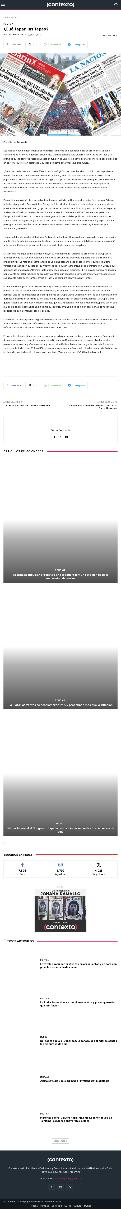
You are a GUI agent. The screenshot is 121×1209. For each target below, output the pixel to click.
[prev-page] (5, 843)
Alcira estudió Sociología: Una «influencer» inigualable (74, 1080)
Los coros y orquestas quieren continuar (26, 405)
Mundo (60, 823)
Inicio (6, 17)
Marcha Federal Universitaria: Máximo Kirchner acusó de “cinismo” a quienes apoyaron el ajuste (76, 1119)
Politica (14, 17)
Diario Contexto (17, 34)
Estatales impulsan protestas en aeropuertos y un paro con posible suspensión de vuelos (60, 576)
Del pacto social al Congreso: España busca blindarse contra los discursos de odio (60, 829)
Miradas (44, 1077)
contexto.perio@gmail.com (68, 1178)
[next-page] (11, 843)
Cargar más (60, 1140)
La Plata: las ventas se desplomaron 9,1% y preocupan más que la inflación (60, 705)
